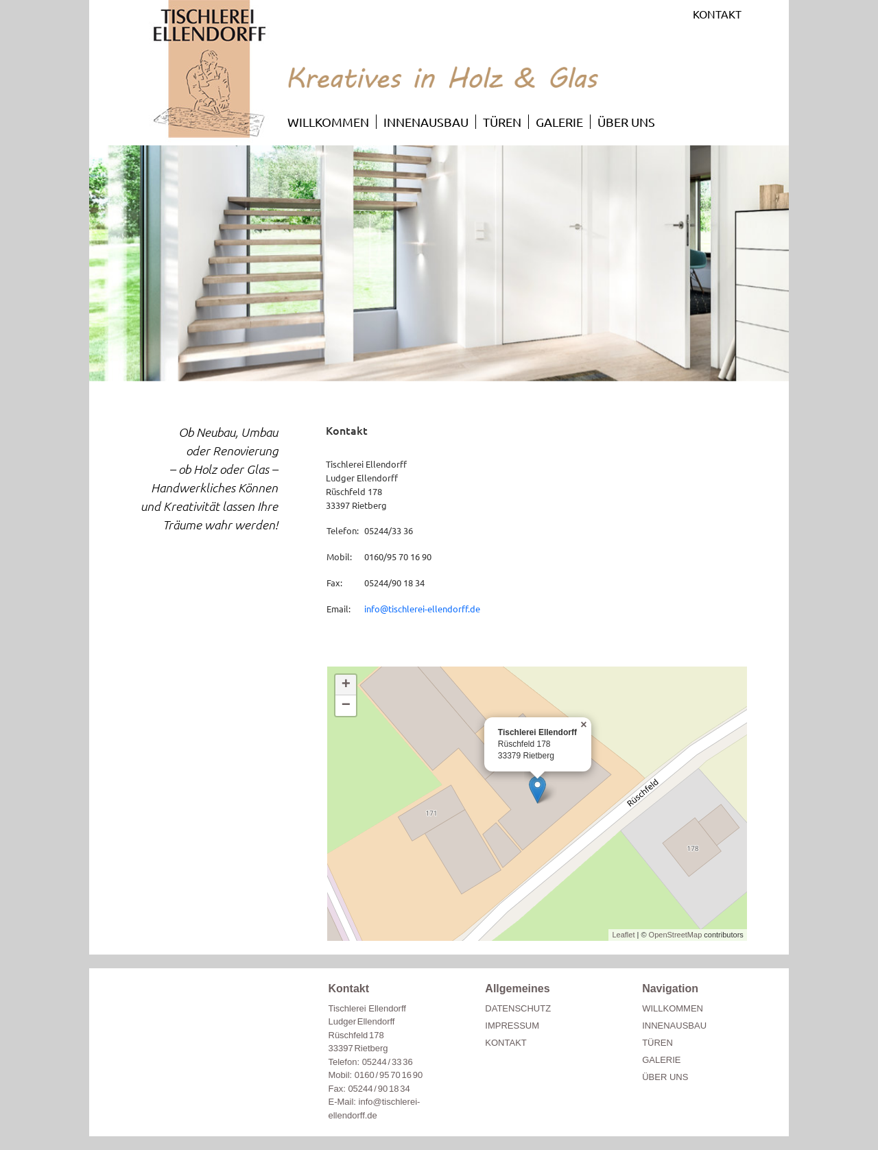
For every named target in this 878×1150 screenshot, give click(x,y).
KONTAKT (717, 14)
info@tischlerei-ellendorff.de (422, 608)
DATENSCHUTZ (518, 1008)
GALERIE (559, 122)
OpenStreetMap (675, 935)
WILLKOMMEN (328, 122)
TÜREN (502, 122)
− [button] (346, 705)
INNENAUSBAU (425, 122)
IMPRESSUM (512, 1025)
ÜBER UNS (626, 122)
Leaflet (623, 935)
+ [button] (346, 685)
